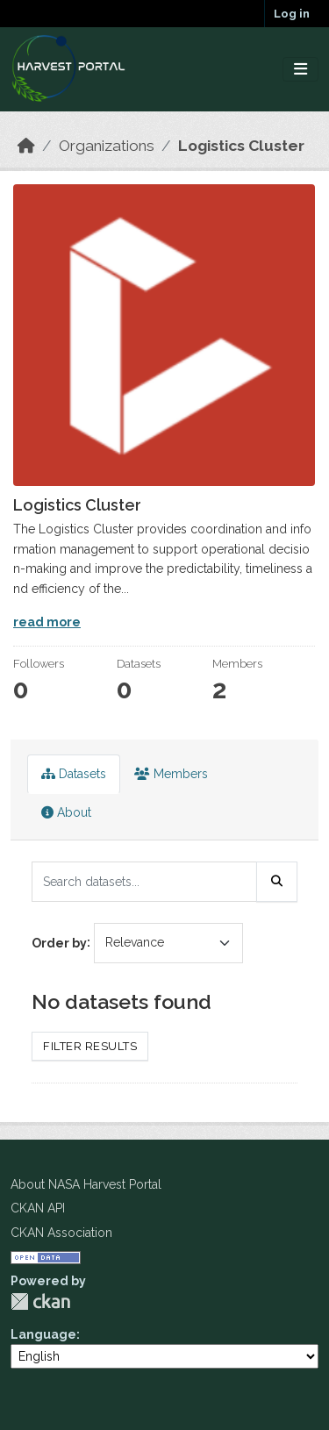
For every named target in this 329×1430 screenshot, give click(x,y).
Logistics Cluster (241, 145)
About (66, 812)
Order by (59, 942)
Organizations (106, 145)
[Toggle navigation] (300, 69)
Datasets (73, 774)
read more (47, 622)
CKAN (40, 1301)
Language (43, 1334)
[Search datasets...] (144, 882)
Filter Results (90, 1046)
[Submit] (277, 882)
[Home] (26, 145)
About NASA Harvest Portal (86, 1184)
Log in (292, 13)
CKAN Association (61, 1233)
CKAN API (38, 1208)
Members (171, 774)
